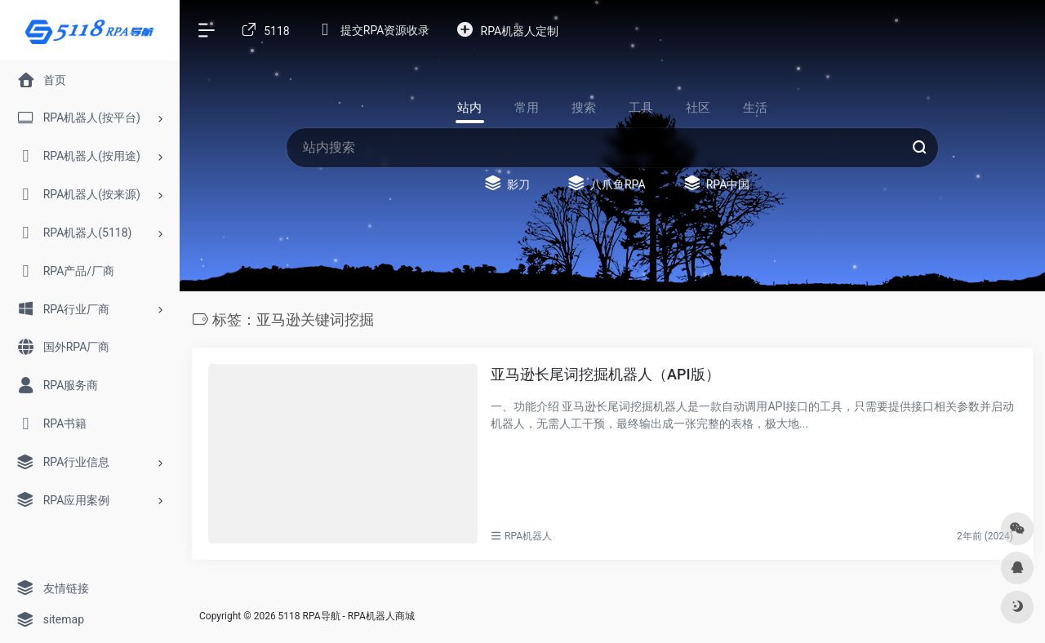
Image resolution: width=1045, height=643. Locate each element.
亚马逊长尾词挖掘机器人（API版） (605, 374)
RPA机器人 (528, 536)
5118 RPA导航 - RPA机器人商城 (346, 616)
